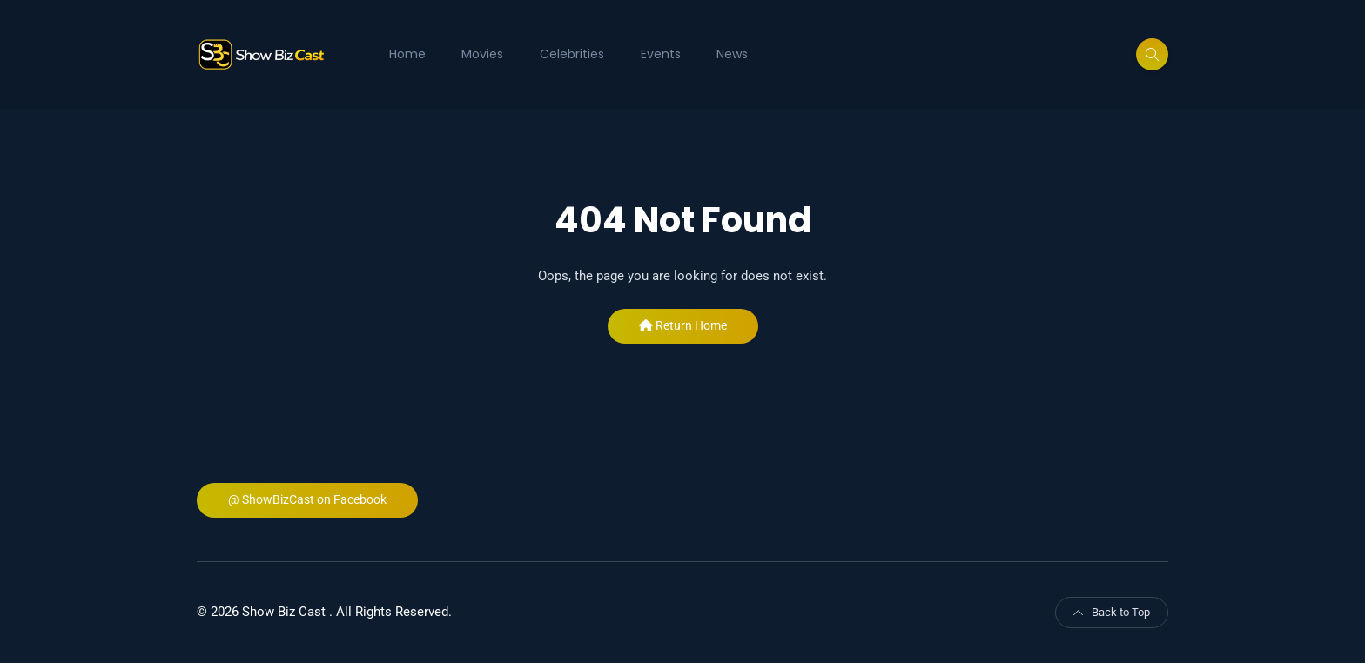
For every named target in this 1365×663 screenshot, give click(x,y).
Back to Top (1111, 612)
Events (661, 54)
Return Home (683, 325)
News (732, 54)
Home (407, 54)
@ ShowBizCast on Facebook (307, 499)
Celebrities (572, 54)
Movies (482, 54)
